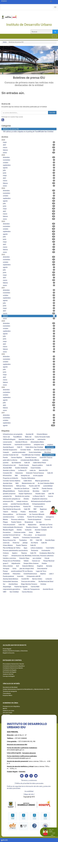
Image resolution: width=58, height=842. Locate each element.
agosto (29, 168)
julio (29, 170)
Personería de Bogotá (9, 672)
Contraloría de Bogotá (9, 670)
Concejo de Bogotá (9, 676)
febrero (29, 150)
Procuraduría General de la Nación (13, 664)
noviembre (29, 160)
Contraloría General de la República (14, 666)
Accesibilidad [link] (29, 791)
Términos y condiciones (29, 780)
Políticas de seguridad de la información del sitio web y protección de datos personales (29, 787)
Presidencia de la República (11, 706)
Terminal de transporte (10, 691)
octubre (29, 162)
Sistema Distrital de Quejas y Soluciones (15, 651)
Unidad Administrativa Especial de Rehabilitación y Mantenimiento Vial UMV (26, 689)
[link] (22, 776)
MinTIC (5, 708)
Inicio (5, 42)
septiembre (29, 165)
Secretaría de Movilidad (10, 687)
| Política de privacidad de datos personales (29, 783)
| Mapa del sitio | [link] (29, 794)
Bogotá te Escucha (8, 653)
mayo (29, 142)
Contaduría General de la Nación (13, 668)
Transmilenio (7, 693)
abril (29, 145)
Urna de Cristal (7, 712)
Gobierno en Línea (8, 710)
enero (29, 152)
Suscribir (52, 112)
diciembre (29, 157)
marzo (29, 147)
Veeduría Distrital (8, 674)
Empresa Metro (7, 695)
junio (29, 173)
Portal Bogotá (7, 649)
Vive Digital (6, 714)
